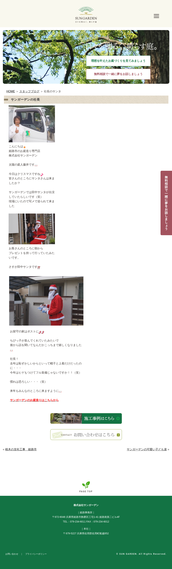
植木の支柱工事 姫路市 (21, 449)
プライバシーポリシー (36, 554)
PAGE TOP (86, 491)
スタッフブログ (29, 91)
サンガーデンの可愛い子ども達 (147, 449)
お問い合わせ (11, 554)
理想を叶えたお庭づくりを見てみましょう (118, 60)
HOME (10, 91)
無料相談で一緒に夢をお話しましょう (118, 74)
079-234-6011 (78, 521)
